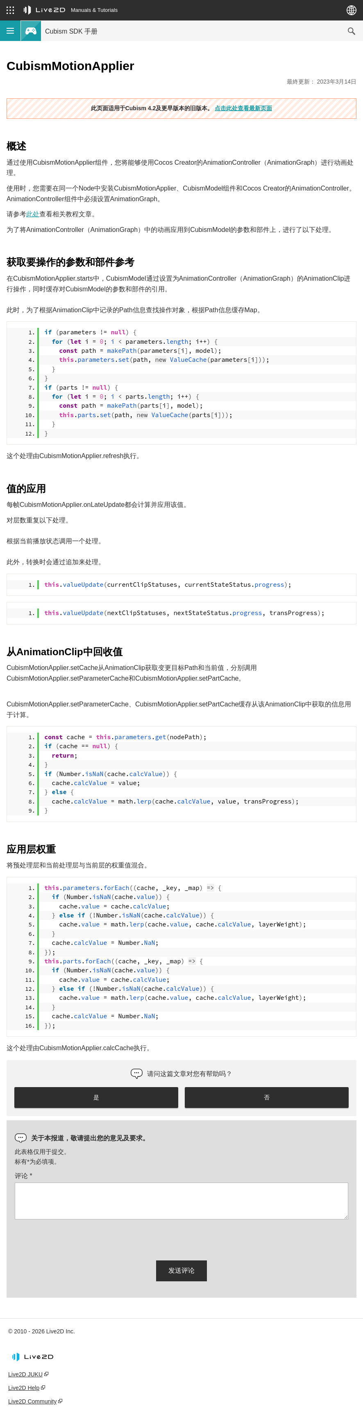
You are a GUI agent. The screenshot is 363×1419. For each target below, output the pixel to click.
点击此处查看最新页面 (243, 108)
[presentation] (77, 1238)
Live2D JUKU (25, 1374)
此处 (32, 214)
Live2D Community (32, 1401)
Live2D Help (23, 1388)
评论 (23, 1175)
